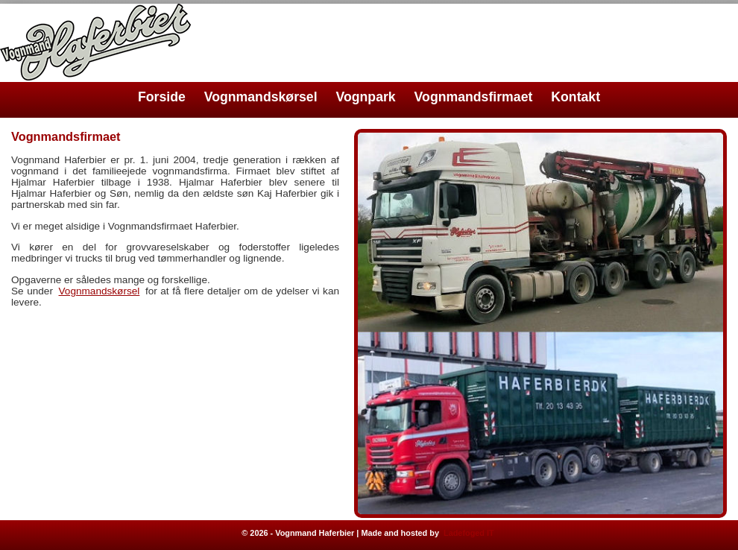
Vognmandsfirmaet (473, 96)
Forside (162, 96)
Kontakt (575, 96)
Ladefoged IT (469, 532)
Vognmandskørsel (261, 96)
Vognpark (366, 96)
